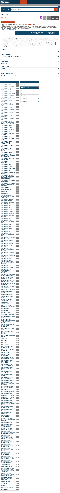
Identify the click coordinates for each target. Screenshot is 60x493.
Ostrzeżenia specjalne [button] (25, 87)
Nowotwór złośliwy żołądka (6, 127)
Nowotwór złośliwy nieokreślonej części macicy (7, 216)
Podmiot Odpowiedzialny (7, 73)
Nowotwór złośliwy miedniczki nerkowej (7, 241)
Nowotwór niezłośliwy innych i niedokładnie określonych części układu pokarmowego (7, 361)
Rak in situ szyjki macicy (5, 344)
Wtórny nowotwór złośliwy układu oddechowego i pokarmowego (7, 281)
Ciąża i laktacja (4, 61)
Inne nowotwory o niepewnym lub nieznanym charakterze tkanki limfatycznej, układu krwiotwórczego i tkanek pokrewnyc (8, 470)
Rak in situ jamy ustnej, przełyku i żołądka (7, 329)
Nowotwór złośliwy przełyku (6, 125)
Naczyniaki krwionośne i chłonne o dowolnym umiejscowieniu (7, 378)
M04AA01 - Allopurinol (25, 84)
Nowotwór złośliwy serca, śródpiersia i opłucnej (8, 173)
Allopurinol (3, 17)
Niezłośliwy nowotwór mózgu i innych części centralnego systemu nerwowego (8, 419)
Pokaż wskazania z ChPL (30, 24)
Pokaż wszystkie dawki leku (7, 21)
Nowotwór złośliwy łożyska (6, 224)
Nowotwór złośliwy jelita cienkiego (7, 129)
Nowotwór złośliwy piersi (6, 205)
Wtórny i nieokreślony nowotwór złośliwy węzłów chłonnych (7, 278)
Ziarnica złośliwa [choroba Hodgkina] (8, 289)
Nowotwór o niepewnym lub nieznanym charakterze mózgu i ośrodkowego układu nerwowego (7, 457)
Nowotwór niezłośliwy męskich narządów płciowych (7, 407)
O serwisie (57, 2)
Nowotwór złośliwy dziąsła (6, 91)
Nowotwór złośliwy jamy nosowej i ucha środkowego (7, 159)
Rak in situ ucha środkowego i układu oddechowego (8, 336)
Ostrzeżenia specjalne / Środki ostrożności (11, 56)
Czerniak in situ (4, 338)
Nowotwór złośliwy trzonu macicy (7, 213)
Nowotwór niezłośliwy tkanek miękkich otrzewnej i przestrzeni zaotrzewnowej (7, 383)
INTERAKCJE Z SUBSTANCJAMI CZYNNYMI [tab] (37, 33)
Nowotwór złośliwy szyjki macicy (7, 211)
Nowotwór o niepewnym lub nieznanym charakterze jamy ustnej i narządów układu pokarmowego (8, 432)
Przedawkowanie (5, 66)
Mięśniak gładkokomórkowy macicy (7, 395)
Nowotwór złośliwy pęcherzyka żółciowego (7, 146)
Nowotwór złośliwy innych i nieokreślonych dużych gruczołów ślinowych (7, 104)
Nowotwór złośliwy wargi (6, 84)
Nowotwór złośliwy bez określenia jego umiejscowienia (7, 287)
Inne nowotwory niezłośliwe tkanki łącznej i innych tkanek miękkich (7, 387)
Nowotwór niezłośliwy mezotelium (7, 380)
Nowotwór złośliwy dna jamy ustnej (8, 93)
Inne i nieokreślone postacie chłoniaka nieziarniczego (6, 300)
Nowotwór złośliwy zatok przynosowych (6, 162)
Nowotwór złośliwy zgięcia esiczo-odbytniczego (7, 134)
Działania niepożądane (6, 63)
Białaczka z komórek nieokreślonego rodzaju (8, 317)
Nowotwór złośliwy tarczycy (6, 265)
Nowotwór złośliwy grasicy (6, 170)
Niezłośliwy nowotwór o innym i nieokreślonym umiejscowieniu (7, 429)
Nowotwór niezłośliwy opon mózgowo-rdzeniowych (6, 416)
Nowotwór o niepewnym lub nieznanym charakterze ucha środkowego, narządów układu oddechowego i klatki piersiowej (7, 437)
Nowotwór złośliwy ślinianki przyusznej (6, 101)
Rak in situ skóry (4, 340)
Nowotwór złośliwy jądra (5, 231)
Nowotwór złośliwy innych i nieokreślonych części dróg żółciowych (6, 149)
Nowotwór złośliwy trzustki (6, 152)
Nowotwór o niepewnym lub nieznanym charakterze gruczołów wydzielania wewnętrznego (7, 461)
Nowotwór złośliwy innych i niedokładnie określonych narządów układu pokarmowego (8, 155)
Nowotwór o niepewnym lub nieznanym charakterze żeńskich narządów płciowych (7, 441)
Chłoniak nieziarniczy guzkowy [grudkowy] (7, 292)
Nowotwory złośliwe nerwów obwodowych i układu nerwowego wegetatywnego (7, 196)
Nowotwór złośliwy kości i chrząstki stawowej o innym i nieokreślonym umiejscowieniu (8, 184)
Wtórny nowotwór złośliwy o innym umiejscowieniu (8, 284)
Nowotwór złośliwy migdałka (6, 107)
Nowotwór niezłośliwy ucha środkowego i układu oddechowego (8, 365)
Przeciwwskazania (5, 54)
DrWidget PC (51, 2)
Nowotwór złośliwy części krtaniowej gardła (8, 119)
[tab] (9, 82)
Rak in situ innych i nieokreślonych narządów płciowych (7, 347)
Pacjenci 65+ (4, 25)
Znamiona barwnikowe (5, 389)
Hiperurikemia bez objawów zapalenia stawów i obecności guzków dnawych (6, 478)
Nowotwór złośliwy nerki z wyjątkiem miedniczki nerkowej (8, 238)
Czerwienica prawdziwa (5, 464)
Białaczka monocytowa (5, 312)
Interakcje (3, 59)
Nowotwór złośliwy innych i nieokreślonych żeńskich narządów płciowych (8, 221)
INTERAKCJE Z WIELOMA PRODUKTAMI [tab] (52, 33)
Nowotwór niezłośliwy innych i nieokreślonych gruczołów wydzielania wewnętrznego (7, 425)
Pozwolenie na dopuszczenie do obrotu (10, 75)
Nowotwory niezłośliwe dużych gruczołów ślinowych (7, 355)
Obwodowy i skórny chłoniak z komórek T (7, 297)
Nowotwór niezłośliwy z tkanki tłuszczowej (7, 375)
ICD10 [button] (2, 81)
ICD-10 (29, 2)
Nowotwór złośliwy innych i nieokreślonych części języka (6, 89)
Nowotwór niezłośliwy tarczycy (7, 422)
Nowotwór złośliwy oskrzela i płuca (8, 168)
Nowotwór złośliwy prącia (6, 226)
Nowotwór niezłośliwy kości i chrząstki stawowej (6, 372)
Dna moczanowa (4, 483)
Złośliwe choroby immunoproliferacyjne (5, 303)
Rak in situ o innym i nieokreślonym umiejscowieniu (7, 350)
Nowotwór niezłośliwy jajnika (6, 400)
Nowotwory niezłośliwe (5, 352)
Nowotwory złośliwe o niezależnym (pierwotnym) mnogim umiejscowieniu (8, 325)
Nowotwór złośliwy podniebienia (7, 95)
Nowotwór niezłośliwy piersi (6, 393)
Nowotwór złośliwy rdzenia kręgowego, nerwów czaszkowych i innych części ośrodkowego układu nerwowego (8, 262)
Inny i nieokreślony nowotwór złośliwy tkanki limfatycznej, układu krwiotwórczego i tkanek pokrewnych (8, 321)
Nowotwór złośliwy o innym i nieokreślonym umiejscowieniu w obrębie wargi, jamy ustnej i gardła (7, 122)
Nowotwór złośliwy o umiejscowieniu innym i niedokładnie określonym (8, 275)
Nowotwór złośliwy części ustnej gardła (7, 110)
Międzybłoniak (4, 191)
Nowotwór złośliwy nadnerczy (7, 267)
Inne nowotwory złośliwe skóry (7, 189)
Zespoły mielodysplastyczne (6, 466)
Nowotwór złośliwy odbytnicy (6, 136)
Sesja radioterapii (4, 489)
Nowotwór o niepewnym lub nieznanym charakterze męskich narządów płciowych (7, 445)
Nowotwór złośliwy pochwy (6, 209)
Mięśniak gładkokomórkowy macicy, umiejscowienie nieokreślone (8, 398)
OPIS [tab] (8, 33)
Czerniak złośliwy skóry (5, 187)
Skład (2, 71)
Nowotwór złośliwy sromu (6, 207)
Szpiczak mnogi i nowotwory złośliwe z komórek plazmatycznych (8, 306)
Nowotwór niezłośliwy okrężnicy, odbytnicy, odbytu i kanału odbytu (7, 358)
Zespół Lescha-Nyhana (5, 481)
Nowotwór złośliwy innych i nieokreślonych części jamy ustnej (7, 98)
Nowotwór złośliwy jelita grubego (7, 131)
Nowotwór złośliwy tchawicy (6, 166)
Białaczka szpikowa (4, 310)
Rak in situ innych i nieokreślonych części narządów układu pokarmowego (7, 332)
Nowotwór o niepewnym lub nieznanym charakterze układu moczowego (7, 449)
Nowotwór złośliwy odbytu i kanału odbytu (7, 139)
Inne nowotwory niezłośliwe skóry (7, 391)
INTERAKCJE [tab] (22, 32)
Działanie (3, 68)
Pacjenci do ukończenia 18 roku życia (9, 29)
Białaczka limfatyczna (5, 308)
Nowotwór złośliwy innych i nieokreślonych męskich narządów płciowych (7, 234)
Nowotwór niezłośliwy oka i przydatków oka (6, 413)
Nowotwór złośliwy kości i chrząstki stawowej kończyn (8, 181)
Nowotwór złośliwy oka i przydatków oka (8, 253)
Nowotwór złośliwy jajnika (6, 218)
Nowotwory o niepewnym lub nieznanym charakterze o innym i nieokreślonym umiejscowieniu (7, 474)
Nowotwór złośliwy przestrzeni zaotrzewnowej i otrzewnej (7, 200)
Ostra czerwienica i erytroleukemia (7, 314)
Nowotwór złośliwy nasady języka (7, 86)
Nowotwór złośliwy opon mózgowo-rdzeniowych (8, 256)
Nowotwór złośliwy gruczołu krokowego (6, 229)
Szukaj (55, 9)
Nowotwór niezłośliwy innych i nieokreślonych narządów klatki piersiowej (7, 368)
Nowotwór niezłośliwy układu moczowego (6, 410)
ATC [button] (22, 81)
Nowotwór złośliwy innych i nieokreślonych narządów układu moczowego (7, 249)
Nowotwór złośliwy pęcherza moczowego (6, 246)
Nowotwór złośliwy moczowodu (7, 243)
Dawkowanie (4, 49)
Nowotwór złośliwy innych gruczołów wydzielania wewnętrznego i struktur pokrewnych (6, 271)
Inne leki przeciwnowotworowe (7, 487)
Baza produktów (23, 2)
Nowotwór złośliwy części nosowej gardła (8, 113)
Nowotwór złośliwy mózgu (6, 258)
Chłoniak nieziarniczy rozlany (6, 294)
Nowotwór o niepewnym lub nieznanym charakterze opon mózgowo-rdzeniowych (6, 453)
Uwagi (2, 51)
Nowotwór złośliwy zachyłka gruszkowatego (6, 116)
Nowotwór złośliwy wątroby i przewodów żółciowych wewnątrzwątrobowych (6, 142)
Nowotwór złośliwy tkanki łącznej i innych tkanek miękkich (7, 203)
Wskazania (3, 36)
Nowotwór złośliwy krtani (6, 164)
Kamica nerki (3, 485)
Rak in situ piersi (4, 342)
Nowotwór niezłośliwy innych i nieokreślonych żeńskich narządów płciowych (8, 403)
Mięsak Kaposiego (4, 193)
